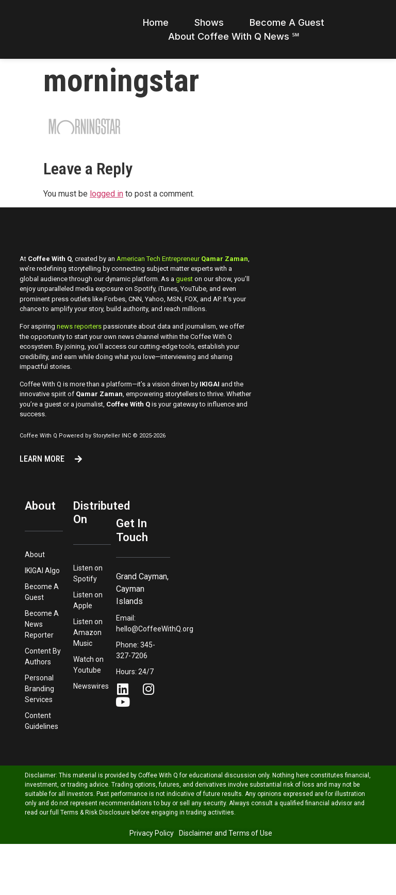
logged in (106, 206)
